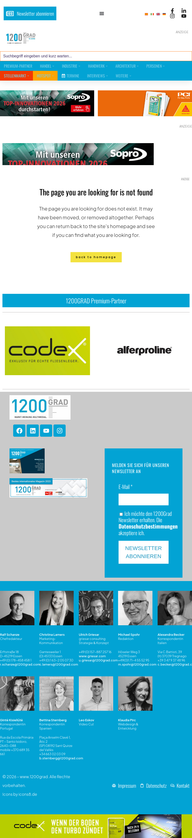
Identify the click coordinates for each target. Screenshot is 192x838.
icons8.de (28, 794)
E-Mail (125, 486)
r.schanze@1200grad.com (20, 664)
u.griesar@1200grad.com (98, 660)
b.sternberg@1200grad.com (61, 758)
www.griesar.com (92, 656)
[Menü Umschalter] (101, 13)
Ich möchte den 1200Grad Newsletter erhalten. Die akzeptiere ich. (148, 523)
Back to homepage (96, 257)
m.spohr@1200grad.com (137, 664)
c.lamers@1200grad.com (58, 664)
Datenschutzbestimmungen (148, 526)
